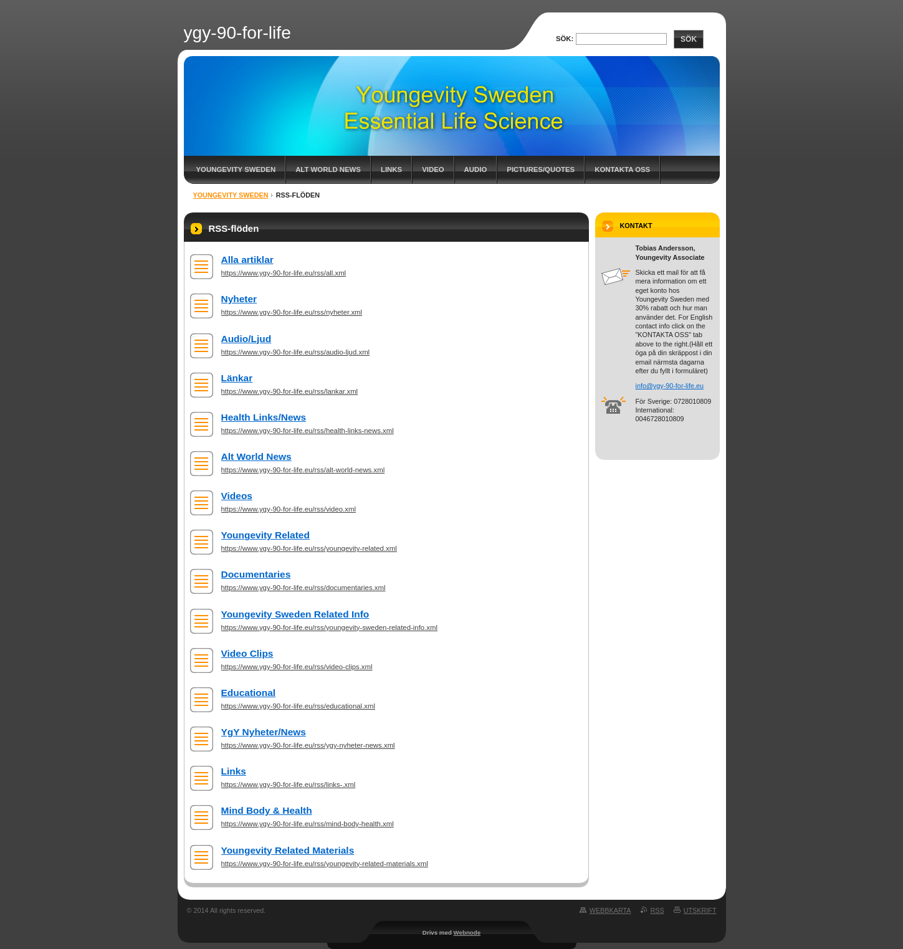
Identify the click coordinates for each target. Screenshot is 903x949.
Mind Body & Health (266, 810)
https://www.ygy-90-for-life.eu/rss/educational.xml (298, 706)
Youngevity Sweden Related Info (295, 614)
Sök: (564, 38)
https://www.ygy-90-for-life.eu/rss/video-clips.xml (297, 666)
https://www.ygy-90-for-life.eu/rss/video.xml (288, 509)
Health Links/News (264, 417)
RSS (657, 910)
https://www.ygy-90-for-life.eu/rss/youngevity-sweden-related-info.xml (329, 627)
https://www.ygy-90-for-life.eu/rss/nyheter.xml (292, 312)
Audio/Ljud (246, 338)
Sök (689, 39)
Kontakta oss (622, 169)
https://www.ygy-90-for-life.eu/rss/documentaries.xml (303, 587)
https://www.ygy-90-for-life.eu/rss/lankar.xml (289, 391)
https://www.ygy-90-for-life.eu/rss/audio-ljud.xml (295, 352)
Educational (248, 692)
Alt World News (328, 169)
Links (391, 169)
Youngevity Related (265, 535)
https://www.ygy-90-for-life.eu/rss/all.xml (283, 273)
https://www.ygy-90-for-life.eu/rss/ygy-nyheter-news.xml (308, 745)
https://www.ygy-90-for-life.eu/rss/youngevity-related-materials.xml (324, 863)
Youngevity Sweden (236, 169)
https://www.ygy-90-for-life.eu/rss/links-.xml (288, 784)
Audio (475, 169)
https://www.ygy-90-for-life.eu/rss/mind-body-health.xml (307, 823)
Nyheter (239, 298)
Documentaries (256, 574)
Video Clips (247, 653)
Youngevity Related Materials (288, 850)
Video (433, 169)
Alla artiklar (247, 259)
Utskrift (700, 910)
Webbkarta (610, 910)
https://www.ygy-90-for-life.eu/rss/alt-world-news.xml (303, 470)
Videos (236, 495)
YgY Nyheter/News (263, 732)
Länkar (237, 378)
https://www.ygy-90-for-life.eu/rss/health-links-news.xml (307, 430)
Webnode (467, 932)
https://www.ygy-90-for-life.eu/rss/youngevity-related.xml (309, 548)
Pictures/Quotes (541, 169)
